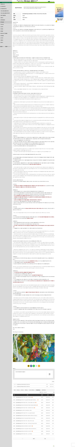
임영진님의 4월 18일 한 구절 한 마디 (24, 431)
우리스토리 (2, 24)
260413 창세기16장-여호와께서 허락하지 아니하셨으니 (26, 415)
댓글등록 (49, 374)
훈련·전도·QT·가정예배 (4, 33)
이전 (22, 438)
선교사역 (2, 26)
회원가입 (51, 1)
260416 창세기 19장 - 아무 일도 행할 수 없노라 (25, 402)
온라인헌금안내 (3, 19)
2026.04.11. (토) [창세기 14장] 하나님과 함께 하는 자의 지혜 (26, 428)
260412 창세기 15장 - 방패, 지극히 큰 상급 (25, 420)
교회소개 (2, 17)
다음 (45, 438)
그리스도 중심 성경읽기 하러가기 (5, 13)
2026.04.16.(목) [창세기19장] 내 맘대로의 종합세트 (26, 405)
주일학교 (2, 40)
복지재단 (2, 31)
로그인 (49, 1)
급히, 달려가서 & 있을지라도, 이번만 (24, 410)
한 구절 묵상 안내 (3, 6)
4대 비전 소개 (2, 4)
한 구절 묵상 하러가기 (4, 8)
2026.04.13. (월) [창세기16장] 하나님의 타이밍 (25, 418)
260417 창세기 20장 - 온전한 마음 (24, 397)
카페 (53, 1)
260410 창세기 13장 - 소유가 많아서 (24, 433)
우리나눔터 (2, 22)
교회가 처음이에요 (3, 15)
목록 (53, 381)
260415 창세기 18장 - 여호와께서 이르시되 (25, 407)
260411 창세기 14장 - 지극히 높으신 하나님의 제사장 (26, 423)
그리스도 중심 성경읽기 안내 (4, 10)
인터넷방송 (2, 35)
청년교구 (2, 42)
